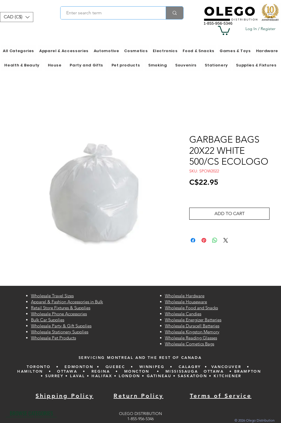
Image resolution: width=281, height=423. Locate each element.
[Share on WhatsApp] (214, 240)
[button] (16, 17)
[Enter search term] (110, 13)
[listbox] (16, 17)
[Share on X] (225, 240)
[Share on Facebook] (193, 240)
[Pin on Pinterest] (203, 240)
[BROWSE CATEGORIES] (31, 413)
